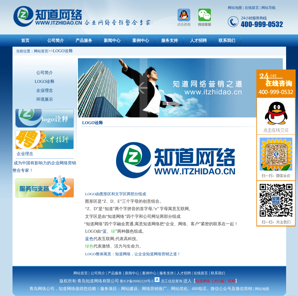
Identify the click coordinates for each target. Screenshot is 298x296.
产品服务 (84, 40)
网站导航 (268, 8)
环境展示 (44, 99)
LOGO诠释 (45, 81)
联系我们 (227, 40)
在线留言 (252, 8)
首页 (25, 40)
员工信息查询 (171, 281)
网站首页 (80, 273)
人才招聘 (198, 40)
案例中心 (140, 40)
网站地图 (235, 8)
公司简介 (55, 40)
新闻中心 (112, 40)
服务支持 (169, 40)
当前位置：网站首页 (30, 51)
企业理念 (44, 90)
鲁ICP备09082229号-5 (136, 281)
